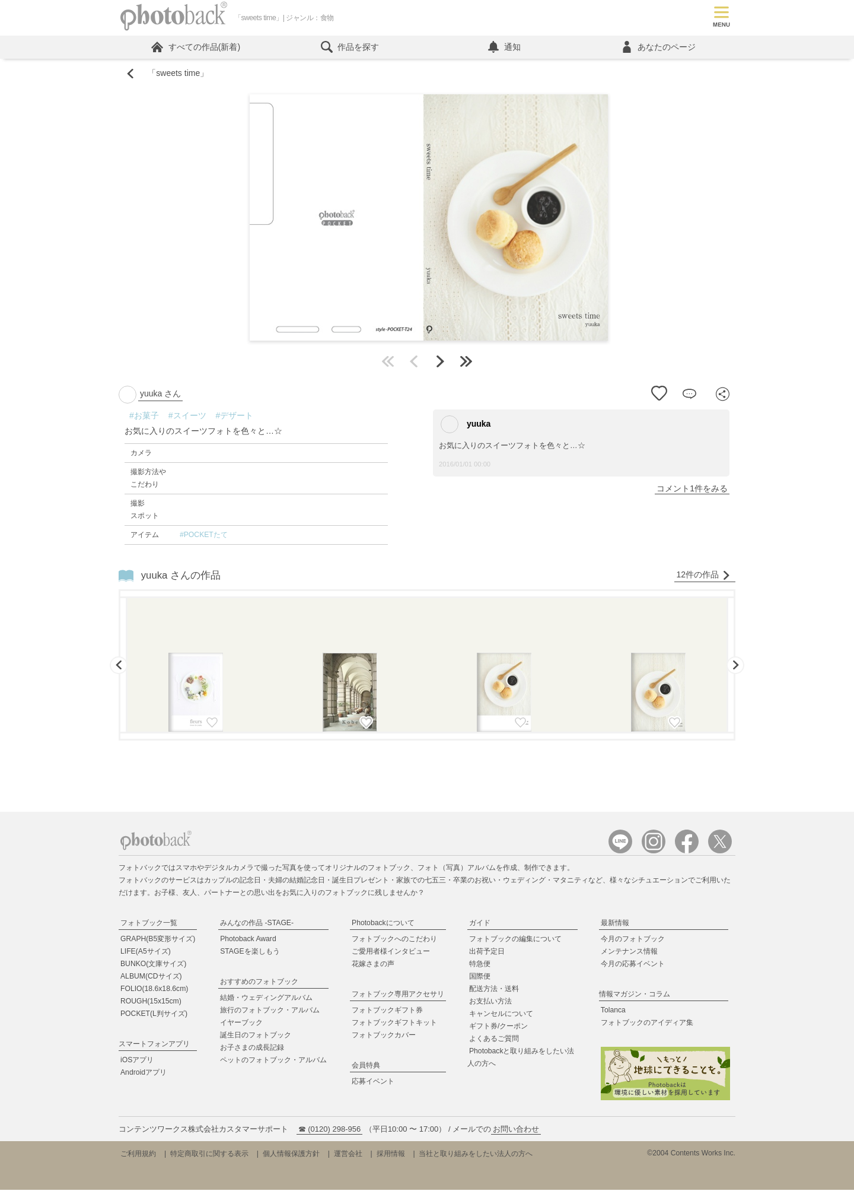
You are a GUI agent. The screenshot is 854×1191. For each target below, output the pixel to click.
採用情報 (391, 1155)
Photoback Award (248, 940)
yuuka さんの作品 (181, 576)
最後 (466, 363)
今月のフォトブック (633, 940)
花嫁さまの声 (373, 965)
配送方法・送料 (494, 990)
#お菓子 (144, 417)
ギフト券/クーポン (498, 1028)
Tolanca (613, 1012)
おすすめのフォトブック (259, 983)
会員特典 (366, 1067)
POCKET (153, 1015)
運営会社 (348, 1155)
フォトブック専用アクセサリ (398, 996)
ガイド (479, 924)
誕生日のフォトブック (255, 1037)
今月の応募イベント (633, 965)
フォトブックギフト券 (387, 1012)
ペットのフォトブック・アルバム (273, 1061)
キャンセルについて (501, 1015)
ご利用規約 (138, 1155)
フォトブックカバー (384, 1037)
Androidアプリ (143, 1074)
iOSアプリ (137, 1061)
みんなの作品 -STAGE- (257, 924)
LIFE (145, 953)
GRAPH (157, 940)
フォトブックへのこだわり (394, 940)
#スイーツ (187, 417)
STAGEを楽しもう (249, 953)
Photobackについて (383, 924)
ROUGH (150, 1003)
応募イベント (373, 1083)
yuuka (465, 426)
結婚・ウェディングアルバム (266, 999)
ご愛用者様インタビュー (391, 953)
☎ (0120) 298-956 (329, 1130)
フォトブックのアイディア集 (647, 1024)
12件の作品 (703, 576)
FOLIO (154, 990)
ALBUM (151, 978)
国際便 (479, 978)
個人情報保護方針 (291, 1155)
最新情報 (615, 924)
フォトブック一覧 (148, 924)
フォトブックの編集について (515, 940)
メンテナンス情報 (629, 953)
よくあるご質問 (494, 1040)
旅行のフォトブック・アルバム (270, 1012)
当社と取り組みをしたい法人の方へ (476, 1155)
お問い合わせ (516, 1130)
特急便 (479, 965)
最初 (388, 363)
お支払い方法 (490, 1003)
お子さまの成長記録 (252, 1049)
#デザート (235, 417)
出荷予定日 (487, 953)
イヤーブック (241, 1024)
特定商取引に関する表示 (209, 1155)
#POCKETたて (204, 536)
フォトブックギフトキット (394, 1024)
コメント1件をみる (692, 490)
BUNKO (153, 965)
